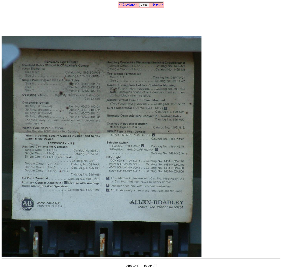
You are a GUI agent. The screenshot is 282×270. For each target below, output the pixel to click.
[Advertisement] (141, 20)
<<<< (128, 4)
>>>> (156, 4)
